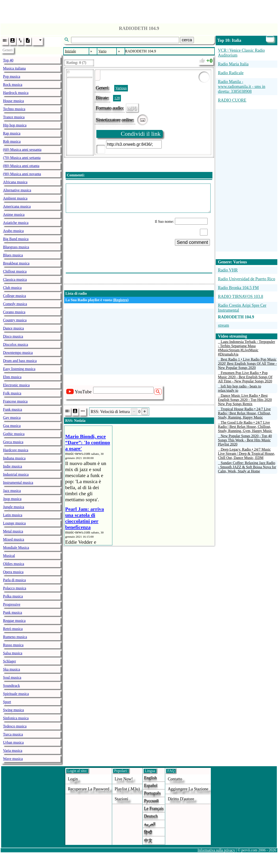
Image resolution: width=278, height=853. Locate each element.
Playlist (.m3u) (127, 789)
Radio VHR (228, 270)
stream (223, 325)
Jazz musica (12, 491)
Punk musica (12, 612)
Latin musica (12, 515)
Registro (120, 300)
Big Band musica (15, 239)
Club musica (12, 288)
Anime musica (14, 214)
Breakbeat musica (16, 263)
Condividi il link (141, 133)
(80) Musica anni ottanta (21, 166)
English (150, 777)
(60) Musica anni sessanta (22, 150)
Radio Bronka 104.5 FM (238, 287)
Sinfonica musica (16, 718)
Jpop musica (12, 499)
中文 (148, 840)
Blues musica (13, 255)
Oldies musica (13, 564)
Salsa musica (12, 653)
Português (152, 793)
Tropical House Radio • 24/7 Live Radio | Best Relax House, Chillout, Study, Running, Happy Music (244, 413)
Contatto (175, 779)
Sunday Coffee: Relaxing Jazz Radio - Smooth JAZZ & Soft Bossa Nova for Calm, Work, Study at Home (247, 467)
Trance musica (14, 117)
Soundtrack (11, 686)
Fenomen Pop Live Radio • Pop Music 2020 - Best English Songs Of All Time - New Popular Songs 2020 (245, 377)
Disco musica (13, 336)
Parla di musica (14, 580)
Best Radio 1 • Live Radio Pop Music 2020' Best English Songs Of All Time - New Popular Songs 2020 (247, 363)
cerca (187, 40)
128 (117, 98)
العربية (149, 824)
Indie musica (12, 466)
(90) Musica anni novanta (22, 174)
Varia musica (12, 751)
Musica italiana (14, 68)
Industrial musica (16, 474)
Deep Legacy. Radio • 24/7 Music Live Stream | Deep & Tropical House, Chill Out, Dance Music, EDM (246, 453)
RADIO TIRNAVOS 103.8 (240, 296)
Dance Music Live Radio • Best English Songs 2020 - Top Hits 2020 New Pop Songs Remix (245, 400)
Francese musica (15, 401)
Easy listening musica (19, 369)
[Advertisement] (139, 10)
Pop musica (11, 76)
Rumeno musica (15, 637)
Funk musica (12, 409)
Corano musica (14, 312)
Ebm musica (12, 377)
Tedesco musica (15, 726)
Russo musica (13, 645)
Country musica (15, 320)
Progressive (11, 604)
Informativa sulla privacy (216, 850)
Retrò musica (13, 629)
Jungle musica (13, 507)
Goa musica (12, 426)
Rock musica (12, 85)
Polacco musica (14, 588)
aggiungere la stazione (188, 789)
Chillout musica (15, 271)
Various (121, 88)
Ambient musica (15, 198)
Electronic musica (16, 385)
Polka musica (13, 596)
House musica (13, 101)
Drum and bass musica (20, 361)
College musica (14, 296)
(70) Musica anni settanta (22, 158)
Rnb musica (12, 141)
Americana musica (17, 206)
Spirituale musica (16, 694)
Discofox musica (15, 344)
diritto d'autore (181, 799)
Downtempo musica (18, 353)
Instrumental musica (18, 483)
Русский (151, 800)
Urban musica (13, 742)
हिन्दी (148, 832)
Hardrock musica (15, 93)
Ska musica (11, 669)
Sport (7, 702)
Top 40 (8, 60)
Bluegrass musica (16, 247)
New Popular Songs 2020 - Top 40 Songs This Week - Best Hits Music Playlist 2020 (245, 440)
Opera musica (13, 572)
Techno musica (14, 109)
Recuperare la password (88, 789)
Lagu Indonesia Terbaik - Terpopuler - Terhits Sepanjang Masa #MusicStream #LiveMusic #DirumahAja (246, 348)
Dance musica (13, 328)
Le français (154, 808)
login (73, 779)
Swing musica (13, 710)
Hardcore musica (15, 450)
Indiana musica (14, 458)
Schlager (9, 661)
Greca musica (13, 442)
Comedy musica (15, 304)
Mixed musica (13, 539)
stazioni (121, 799)
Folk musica (12, 393)
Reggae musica (14, 621)
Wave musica (13, 759)
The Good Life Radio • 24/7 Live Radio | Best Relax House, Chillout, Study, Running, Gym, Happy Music (245, 426)
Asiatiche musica (15, 223)
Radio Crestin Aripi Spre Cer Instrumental (242, 308)
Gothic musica (14, 434)
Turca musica (13, 734)
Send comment (192, 242)
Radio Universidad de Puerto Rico (246, 279)
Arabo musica (13, 231)
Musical (9, 556)
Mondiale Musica (16, 547)
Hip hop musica (14, 125)
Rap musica (11, 133)
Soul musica (12, 677)
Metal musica (13, 531)
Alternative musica (17, 190)
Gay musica (12, 418)
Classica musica (15, 279)
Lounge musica (14, 523)
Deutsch (151, 816)
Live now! (124, 779)
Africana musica (15, 182)
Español (151, 785)
